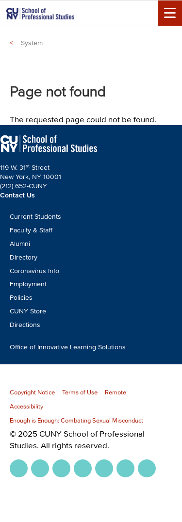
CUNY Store (28, 311)
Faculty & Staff (31, 230)
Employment (28, 284)
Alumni (20, 243)
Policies (21, 297)
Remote (115, 392)
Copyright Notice (32, 392)
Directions (25, 324)
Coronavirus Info (34, 271)
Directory (23, 257)
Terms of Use (80, 392)
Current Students (35, 216)
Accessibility (26, 406)
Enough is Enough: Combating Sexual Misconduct (76, 420)
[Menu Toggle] (170, 13)
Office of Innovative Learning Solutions (68, 347)
